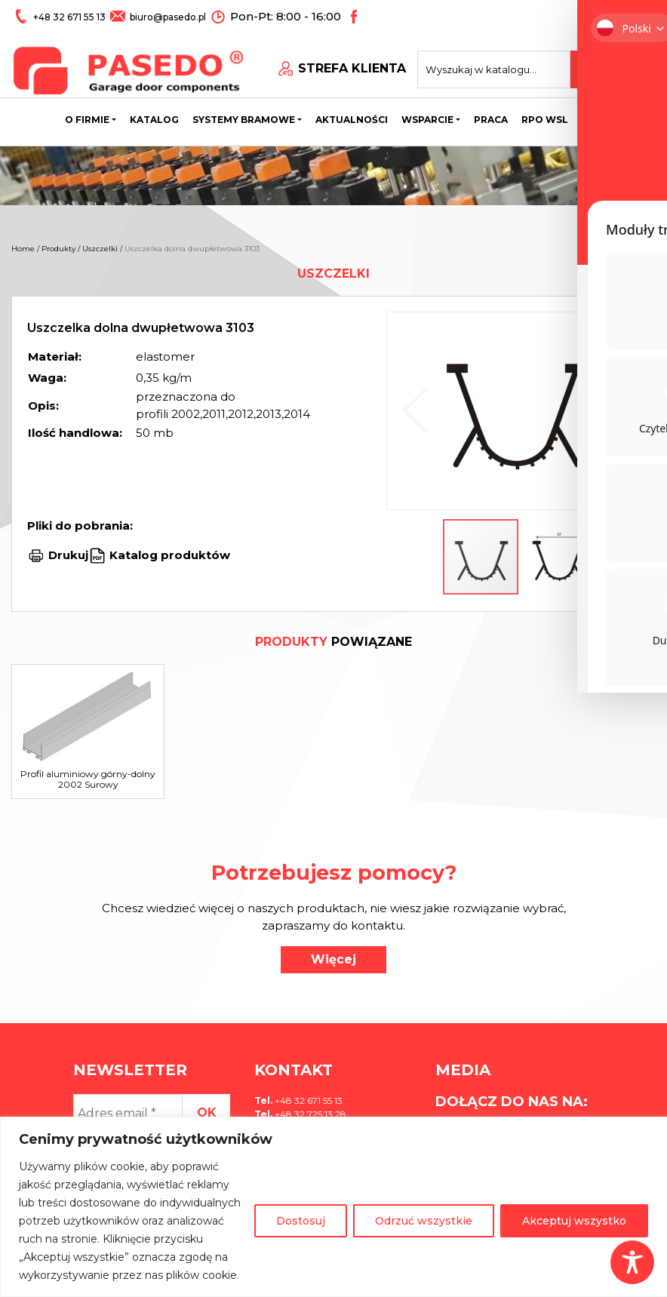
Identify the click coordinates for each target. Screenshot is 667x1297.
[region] (333, 1207)
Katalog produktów (168, 555)
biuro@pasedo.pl (166, 16)
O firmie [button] (87, 116)
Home (23, 249)
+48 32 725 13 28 (309, 1114)
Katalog (154, 116)
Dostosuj (300, 1221)
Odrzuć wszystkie (423, 1221)
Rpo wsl (544, 116)
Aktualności (351, 116)
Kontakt (607, 116)
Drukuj (68, 555)
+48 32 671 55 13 (69, 16)
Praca (491, 116)
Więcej (333, 959)
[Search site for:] (510, 65)
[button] (619, 410)
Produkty (58, 249)
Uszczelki (100, 249)
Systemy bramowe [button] (243, 116)
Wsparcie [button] (427, 116)
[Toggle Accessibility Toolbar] (632, 1262)
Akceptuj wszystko (574, 1221)
